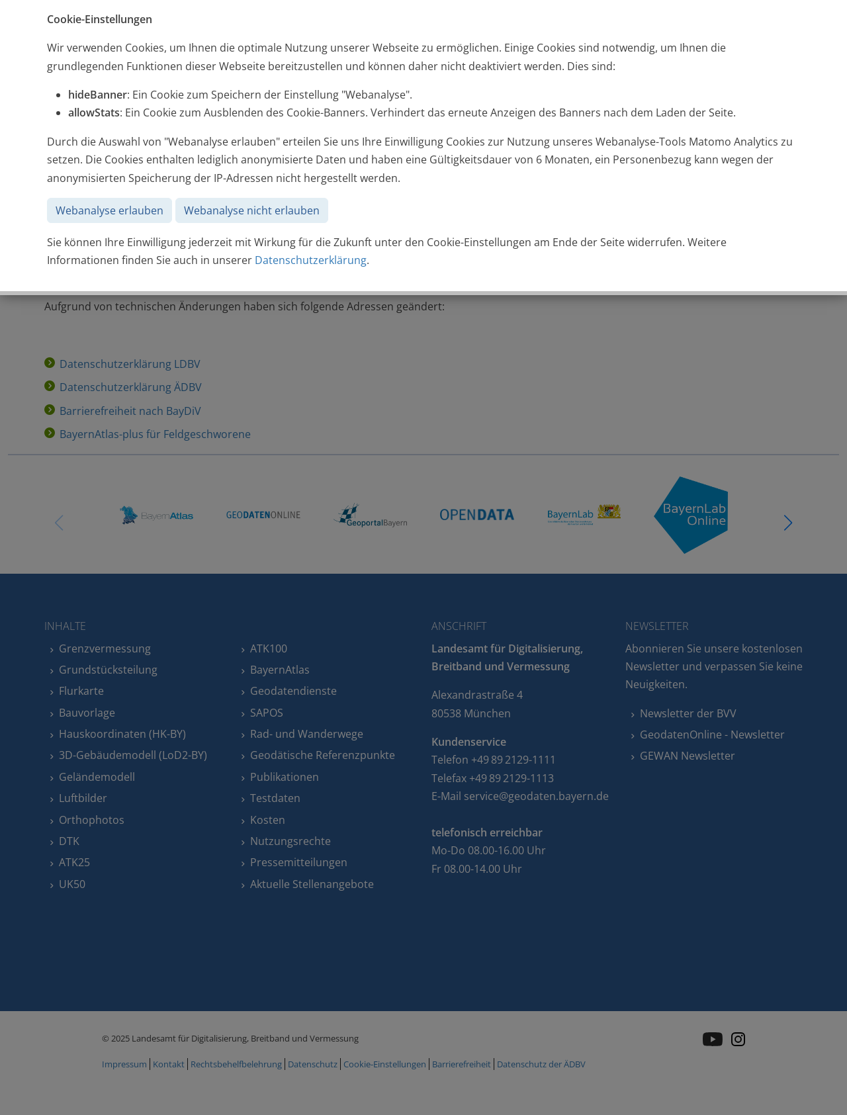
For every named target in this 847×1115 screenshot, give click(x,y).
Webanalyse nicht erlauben (252, 210)
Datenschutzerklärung (311, 260)
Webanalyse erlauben (109, 210)
